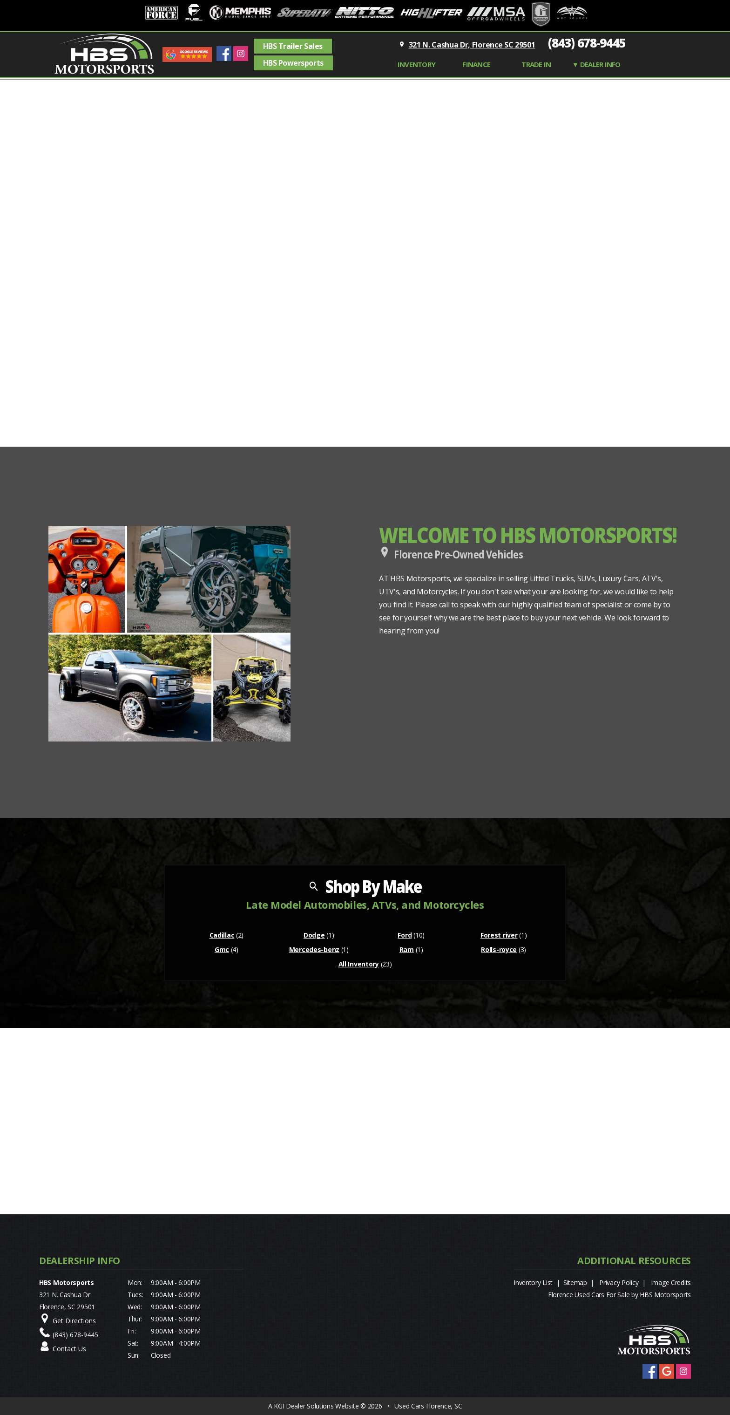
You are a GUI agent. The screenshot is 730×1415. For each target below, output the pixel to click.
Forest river (499, 935)
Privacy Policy (618, 1282)
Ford (405, 935)
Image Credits (671, 1282)
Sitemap (575, 1282)
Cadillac (222, 935)
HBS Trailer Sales (293, 46)
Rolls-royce (499, 949)
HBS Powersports (293, 63)
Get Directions (74, 1320)
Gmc (222, 949)
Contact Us (69, 1348)
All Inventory (358, 963)
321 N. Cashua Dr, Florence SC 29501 (472, 45)
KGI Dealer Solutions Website (316, 1405)
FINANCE (476, 64)
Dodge (314, 935)
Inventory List (533, 1282)
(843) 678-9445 (586, 42)
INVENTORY (416, 64)
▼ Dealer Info (596, 64)
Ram (406, 949)
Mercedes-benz (314, 949)
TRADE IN (536, 64)
